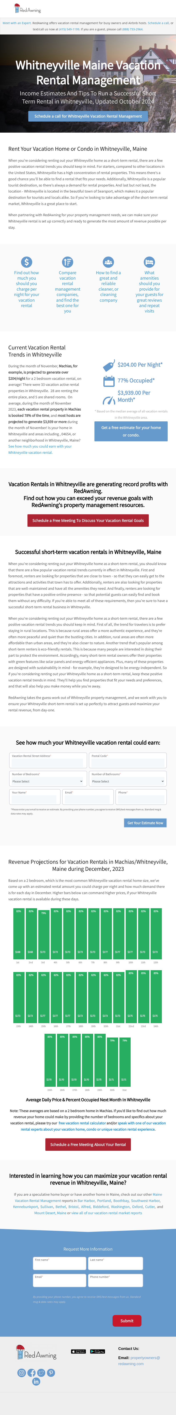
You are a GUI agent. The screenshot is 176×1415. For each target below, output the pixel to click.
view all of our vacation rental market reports (106, 1213)
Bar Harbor (86, 1201)
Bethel (61, 1207)
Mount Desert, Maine (50, 1213)
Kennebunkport (25, 1207)
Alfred (85, 1207)
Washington (120, 1207)
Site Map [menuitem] (156, 1411)
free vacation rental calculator (82, 1124)
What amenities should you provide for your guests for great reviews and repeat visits (149, 293)
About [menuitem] (61, 1411)
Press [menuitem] (86, 1411)
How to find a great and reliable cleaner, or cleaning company (108, 287)
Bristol (73, 1207)
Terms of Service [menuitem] (137, 1411)
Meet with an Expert (17, 24)
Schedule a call (158, 24)
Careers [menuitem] (74, 1411)
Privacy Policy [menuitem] (115, 1411)
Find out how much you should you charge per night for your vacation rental (26, 290)
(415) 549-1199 (69, 30)
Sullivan (46, 1207)
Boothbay (121, 1201)
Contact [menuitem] (98, 1411)
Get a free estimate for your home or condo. (131, 432)
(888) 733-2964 (132, 30)
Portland (104, 1201)
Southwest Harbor (145, 1201)
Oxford (137, 1207)
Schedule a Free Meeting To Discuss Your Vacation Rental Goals (88, 521)
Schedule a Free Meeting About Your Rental (88, 1145)
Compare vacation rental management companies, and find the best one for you (67, 293)
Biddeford (101, 1207)
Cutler (150, 1207)
